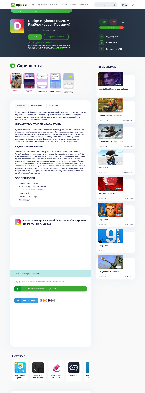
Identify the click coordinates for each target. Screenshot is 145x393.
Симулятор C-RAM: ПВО (109, 272)
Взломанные (54, 4)
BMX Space (103, 167)
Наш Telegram (29, 300)
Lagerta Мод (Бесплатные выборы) (113, 89)
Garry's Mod (103, 246)
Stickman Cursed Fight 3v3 (109, 193)
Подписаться (58, 48)
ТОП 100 (64, 4)
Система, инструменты (33, 11)
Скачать (35, 37)
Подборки (73, 4)
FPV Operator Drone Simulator (111, 141)
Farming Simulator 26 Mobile (110, 115)
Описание (21, 106)
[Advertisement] (50, 250)
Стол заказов (84, 4)
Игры (33, 4)
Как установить (36, 106)
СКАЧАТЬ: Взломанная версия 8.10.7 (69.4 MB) (39, 289)
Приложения (42, 4)
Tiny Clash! (103, 220)
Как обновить (54, 106)
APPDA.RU (16, 11)
